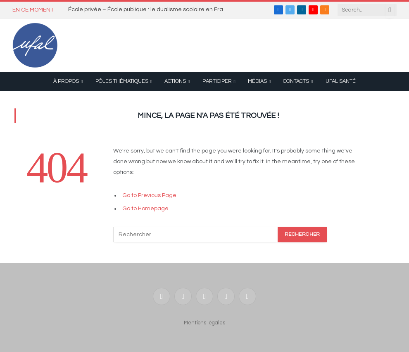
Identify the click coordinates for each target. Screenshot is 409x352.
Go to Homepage (145, 208)
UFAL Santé (341, 81)
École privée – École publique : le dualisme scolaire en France (150, 9)
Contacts (296, 81)
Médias (257, 81)
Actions (175, 81)
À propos (66, 81)
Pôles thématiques (121, 81)
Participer (217, 81)
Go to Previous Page (149, 195)
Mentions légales (204, 323)
